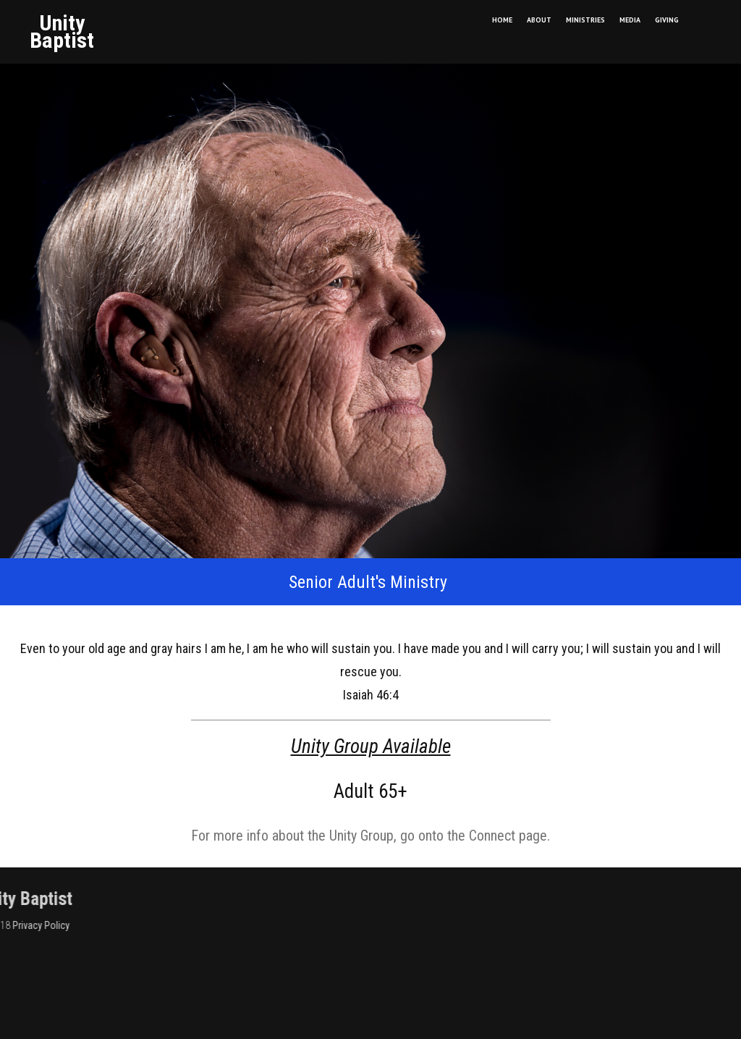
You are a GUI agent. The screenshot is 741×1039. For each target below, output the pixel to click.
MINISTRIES (585, 20)
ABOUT (539, 20)
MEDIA (629, 20)
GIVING (667, 20)
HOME (502, 20)
